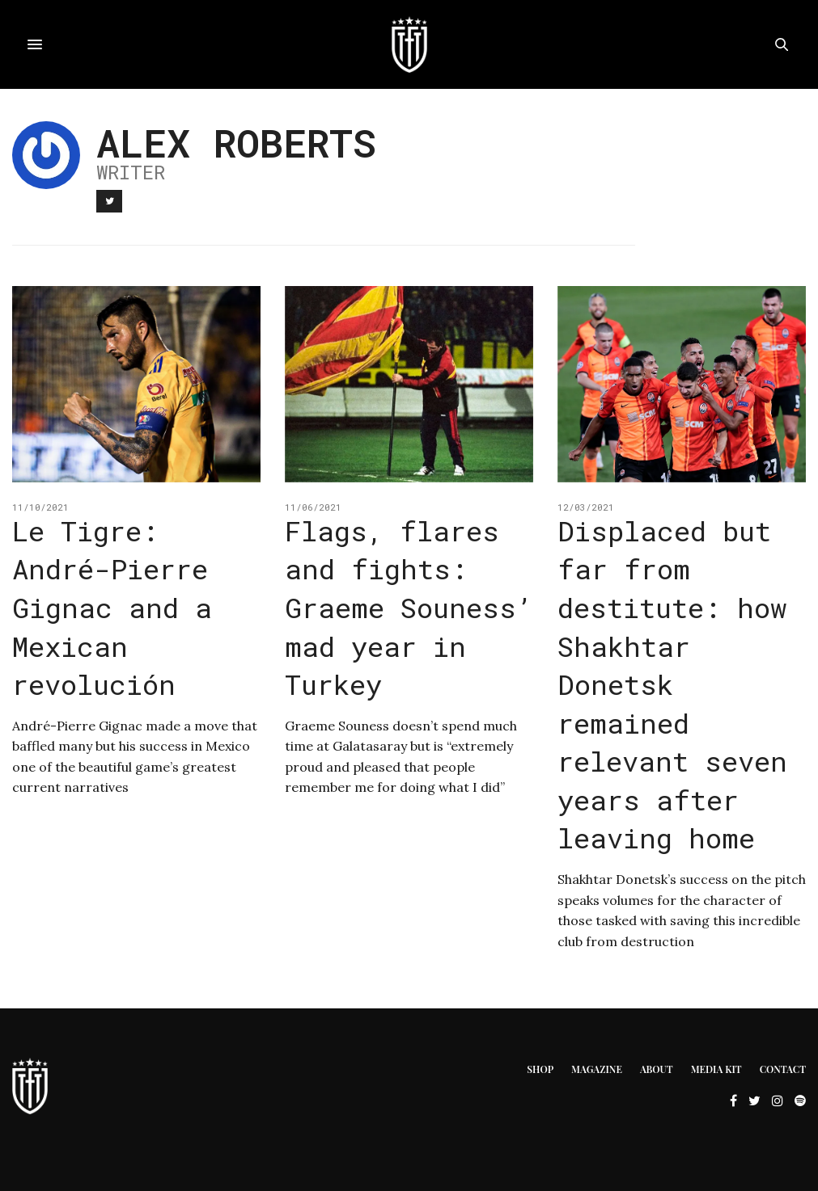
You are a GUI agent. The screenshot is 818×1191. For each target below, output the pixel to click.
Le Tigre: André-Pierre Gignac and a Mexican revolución (112, 607)
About (656, 1069)
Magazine (596, 1069)
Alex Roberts (236, 142)
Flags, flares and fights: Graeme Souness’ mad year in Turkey (408, 607)
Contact (783, 1069)
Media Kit (716, 1069)
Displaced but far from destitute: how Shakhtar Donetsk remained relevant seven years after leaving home (672, 684)
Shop (540, 1069)
